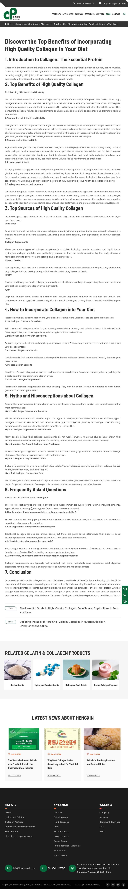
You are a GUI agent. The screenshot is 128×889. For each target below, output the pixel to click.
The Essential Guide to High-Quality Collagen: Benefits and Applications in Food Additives (69, 610)
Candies (58, 812)
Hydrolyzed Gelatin (14, 817)
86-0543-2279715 (83, 3)
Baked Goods (60, 841)
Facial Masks (60, 855)
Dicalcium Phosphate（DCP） (19, 836)
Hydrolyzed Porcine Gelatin (47, 685)
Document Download (110, 822)
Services (100, 14)
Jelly (56, 826)
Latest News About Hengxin (63, 718)
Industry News (31, 24)
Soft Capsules (61, 817)
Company (79, 14)
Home (10, 24)
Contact (116, 14)
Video (102, 831)
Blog (108, 14)
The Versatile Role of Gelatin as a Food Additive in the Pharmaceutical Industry (22, 764)
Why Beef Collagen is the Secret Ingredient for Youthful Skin (63, 764)
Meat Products (61, 831)
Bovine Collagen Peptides (105, 685)
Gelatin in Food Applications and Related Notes (101, 762)
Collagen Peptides (14, 822)
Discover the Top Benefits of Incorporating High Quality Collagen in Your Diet (79, 24)
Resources (89, 14)
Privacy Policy (93, 884)
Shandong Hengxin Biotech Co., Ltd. (33, 884)
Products (56, 14)
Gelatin (8, 812)
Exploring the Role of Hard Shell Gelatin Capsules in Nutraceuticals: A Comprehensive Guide (62, 624)
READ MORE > (14, 775)
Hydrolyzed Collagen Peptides (20, 826)
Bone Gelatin (11, 831)
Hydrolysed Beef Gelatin (76, 685)
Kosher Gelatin (17, 685)
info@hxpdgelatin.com (112, 3)
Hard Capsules (61, 822)
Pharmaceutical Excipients (67, 845)
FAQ (102, 826)
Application (67, 14)
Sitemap (79, 884)
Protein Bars (60, 850)
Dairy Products (61, 836)
